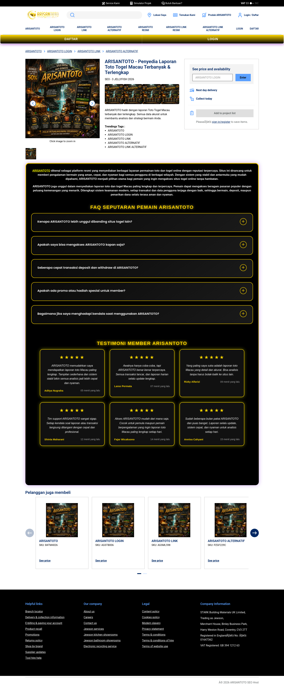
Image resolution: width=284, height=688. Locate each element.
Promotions (32, 634)
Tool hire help (33, 658)
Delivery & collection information (45, 617)
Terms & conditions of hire (158, 640)
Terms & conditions (153, 634)
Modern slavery (151, 623)
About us (89, 611)
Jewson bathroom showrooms (102, 640)
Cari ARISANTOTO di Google (72, 15)
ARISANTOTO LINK (84, 29)
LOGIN (239, 28)
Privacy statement (153, 629)
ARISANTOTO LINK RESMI (176, 29)
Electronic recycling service (100, 646)
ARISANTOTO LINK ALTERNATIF (213, 29)
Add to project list (225, 113)
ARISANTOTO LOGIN (57, 29)
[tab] (139, 573)
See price (45, 560)
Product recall (33, 629)
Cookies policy (151, 617)
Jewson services (94, 629)
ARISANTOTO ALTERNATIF (114, 29)
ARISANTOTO (32, 28)
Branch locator (34, 611)
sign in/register (221, 122)
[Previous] (29, 533)
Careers (88, 617)
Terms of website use (155, 646)
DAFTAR (254, 28)
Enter (243, 77)
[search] (104, 15)
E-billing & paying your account (43, 623)
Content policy (150, 611)
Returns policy (34, 640)
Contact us (90, 623)
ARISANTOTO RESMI (145, 29)
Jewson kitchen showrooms (101, 634)
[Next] (254, 533)
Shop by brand (34, 646)
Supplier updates (35, 652)
